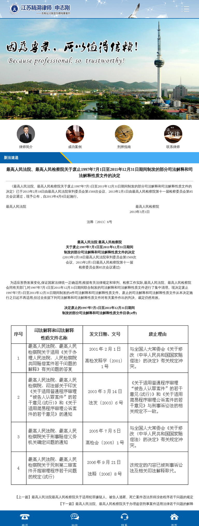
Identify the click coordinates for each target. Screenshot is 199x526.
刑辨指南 (124, 147)
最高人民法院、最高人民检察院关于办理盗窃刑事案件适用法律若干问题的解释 (134, 504)
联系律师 (173, 147)
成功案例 (75, 147)
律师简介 (26, 147)
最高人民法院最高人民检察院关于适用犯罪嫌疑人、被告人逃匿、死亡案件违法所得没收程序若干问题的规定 (112, 497)
